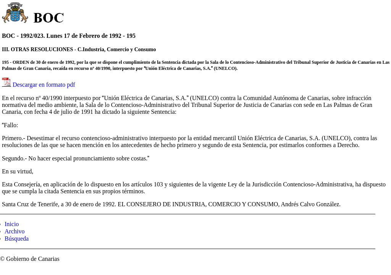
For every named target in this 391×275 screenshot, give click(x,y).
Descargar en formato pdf (44, 84)
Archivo (14, 231)
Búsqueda (17, 238)
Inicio (12, 224)
